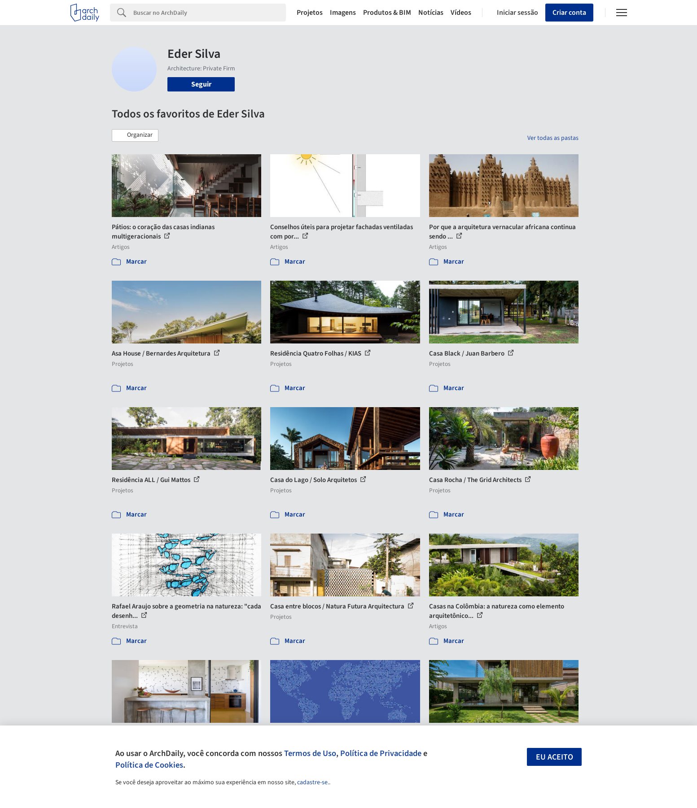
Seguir (201, 84)
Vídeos (461, 12)
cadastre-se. (313, 782)
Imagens (343, 12)
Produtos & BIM (387, 12)
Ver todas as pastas (553, 138)
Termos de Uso (310, 753)
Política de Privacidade (380, 753)
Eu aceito (554, 757)
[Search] (209, 13)
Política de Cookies (149, 765)
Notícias (430, 12)
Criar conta (569, 12)
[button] (135, 135)
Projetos (310, 12)
